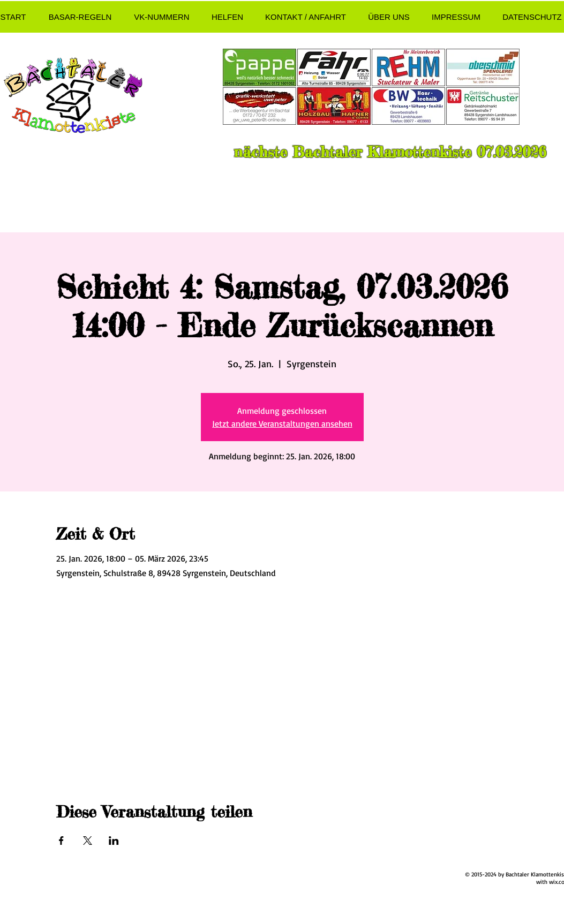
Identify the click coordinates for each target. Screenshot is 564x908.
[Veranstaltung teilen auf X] (87, 840)
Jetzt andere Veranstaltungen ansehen (282, 423)
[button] (80, 17)
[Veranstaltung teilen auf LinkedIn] (114, 840)
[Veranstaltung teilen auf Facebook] (61, 840)
